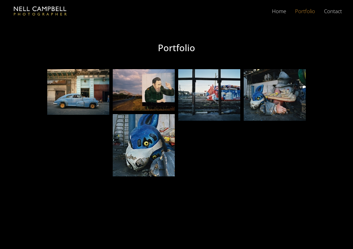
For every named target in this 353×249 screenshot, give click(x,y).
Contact (333, 12)
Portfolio (305, 12)
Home (279, 12)
